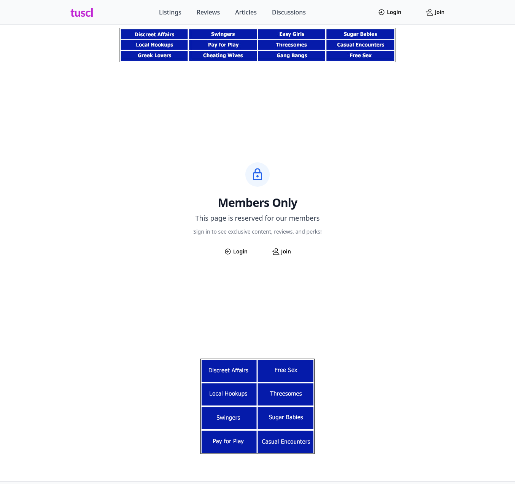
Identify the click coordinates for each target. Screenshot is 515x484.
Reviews (208, 12)
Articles (246, 12)
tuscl (81, 12)
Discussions (289, 12)
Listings (170, 12)
